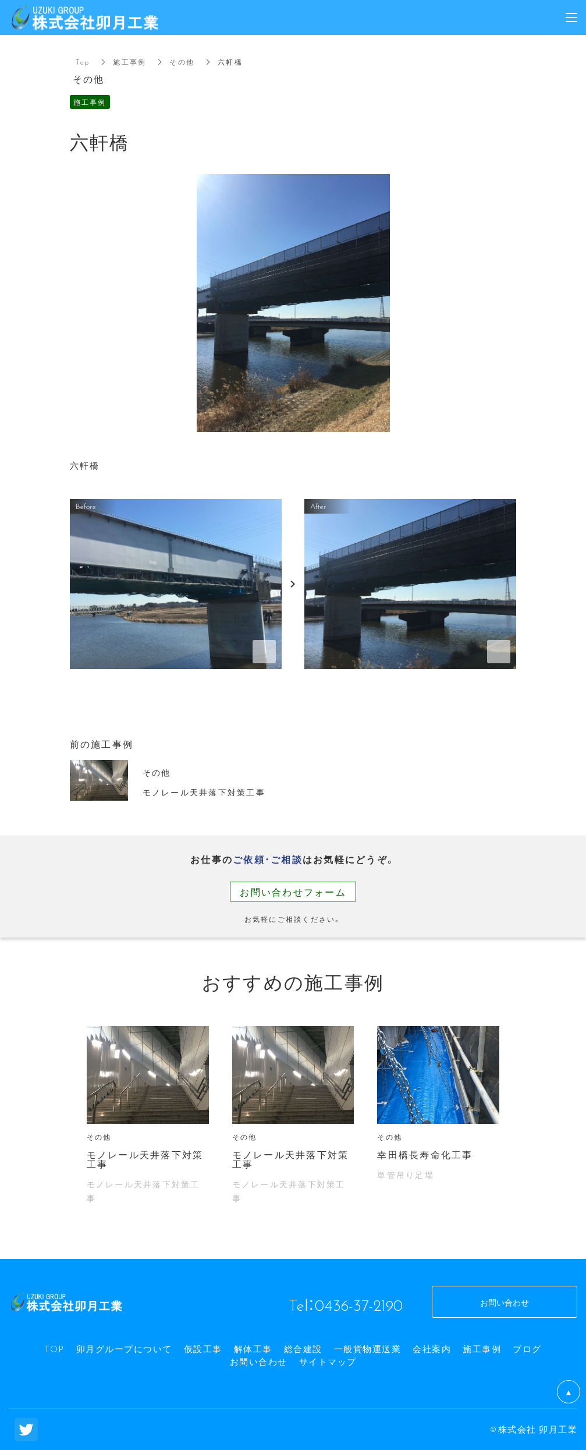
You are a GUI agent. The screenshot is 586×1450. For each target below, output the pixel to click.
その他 (181, 61)
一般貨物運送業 (368, 1348)
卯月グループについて (124, 1348)
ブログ (527, 1348)
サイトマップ (328, 1361)
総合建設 (303, 1348)
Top (83, 61)
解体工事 (253, 1348)
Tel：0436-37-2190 (345, 1304)
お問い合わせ (258, 1361)
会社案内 (432, 1348)
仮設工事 (203, 1348)
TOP (54, 1348)
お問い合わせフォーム (293, 892)
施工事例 (129, 61)
